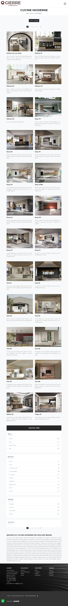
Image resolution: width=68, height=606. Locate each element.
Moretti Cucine (34, 445)
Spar (34, 448)
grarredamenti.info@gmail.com (15, 583)
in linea (34, 514)
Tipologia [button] (10, 499)
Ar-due (34, 438)
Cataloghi (51, 572)
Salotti (22, 573)
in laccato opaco (34, 471)
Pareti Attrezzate (25, 572)
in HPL (34, 464)
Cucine (31, 13)
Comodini (37, 572)
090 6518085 (12, 578)
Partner (51, 573)
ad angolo (34, 504)
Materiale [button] (11, 457)
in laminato (34, 474)
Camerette (37, 575)
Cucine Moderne (38, 13)
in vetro (34, 491)
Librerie (23, 570)
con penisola (34, 510)
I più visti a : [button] (11, 522)
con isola (34, 507)
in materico (34, 481)
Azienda (51, 568)
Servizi (51, 570)
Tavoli (22, 575)
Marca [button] (10, 434)
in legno (34, 478)
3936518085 (12, 580)
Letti (36, 570)
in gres (34, 461)
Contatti (51, 575)
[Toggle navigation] (65, 4)
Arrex (34, 442)
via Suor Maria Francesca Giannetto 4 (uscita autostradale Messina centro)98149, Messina (12, 573)
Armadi (37, 573)
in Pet (34, 488)
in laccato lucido (34, 468)
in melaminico (34, 484)
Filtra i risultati (34, 21)
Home (27, 13)
